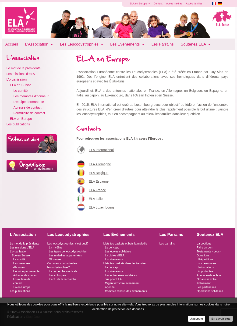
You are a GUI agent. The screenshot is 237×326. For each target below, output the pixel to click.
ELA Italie (96, 199)
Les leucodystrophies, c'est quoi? (67, 243)
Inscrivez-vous (114, 259)
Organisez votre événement (122, 283)
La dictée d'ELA (115, 255)
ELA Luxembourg (101, 207)
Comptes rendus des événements (126, 291)
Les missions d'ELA (21, 74)
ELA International (101, 150)
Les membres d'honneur (31, 96)
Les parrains (167, 243)
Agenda (110, 287)
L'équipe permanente (29, 102)
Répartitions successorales (207, 261)
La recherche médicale (63, 271)
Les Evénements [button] (125, 44)
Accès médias (174, 3)
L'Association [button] (37, 44)
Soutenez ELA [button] (194, 44)
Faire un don (204, 247)
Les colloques (57, 275)
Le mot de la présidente (24, 68)
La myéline (56, 247)
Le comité (21, 90)
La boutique (204, 243)
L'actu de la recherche (63, 279)
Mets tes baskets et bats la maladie (125, 243)
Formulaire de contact (29, 113)
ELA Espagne (99, 181)
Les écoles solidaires (118, 251)
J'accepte (196, 318)
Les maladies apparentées (65, 255)
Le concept (112, 247)
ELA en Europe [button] (139, 3)
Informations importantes (206, 269)
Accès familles (194, 3)
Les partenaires (206, 287)
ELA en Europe (21, 118)
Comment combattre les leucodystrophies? (62, 265)
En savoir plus (220, 318)
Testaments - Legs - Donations (209, 253)
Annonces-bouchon (209, 275)
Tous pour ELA (112, 279)
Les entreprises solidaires (121, 275)
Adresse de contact (28, 107)
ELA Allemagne (100, 164)
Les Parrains (162, 44)
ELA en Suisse (20, 85)
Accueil (11, 44)
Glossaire (55, 259)
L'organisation (17, 79)
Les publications (18, 124)
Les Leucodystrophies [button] (80, 44)
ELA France (97, 190)
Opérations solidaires (210, 291)
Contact (158, 3)
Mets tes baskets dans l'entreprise (124, 263)
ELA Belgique (98, 173)
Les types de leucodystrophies (68, 251)
